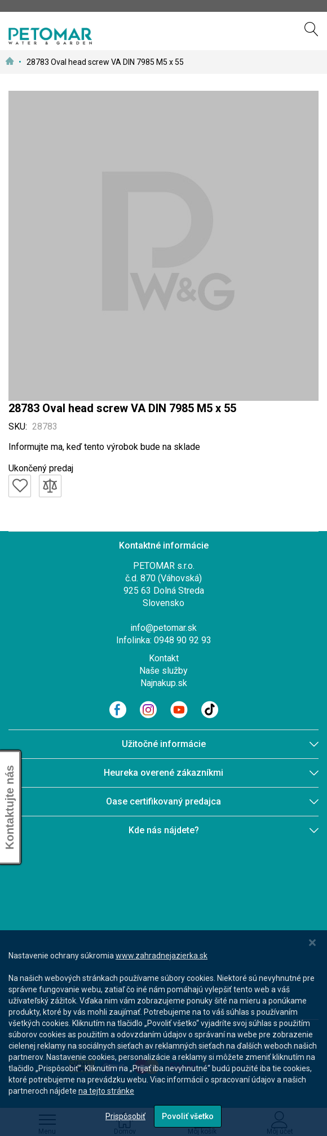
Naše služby (163, 670)
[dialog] (163, 1033)
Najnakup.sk (163, 683)
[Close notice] (312, 943)
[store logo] (50, 36)
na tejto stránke (106, 1090)
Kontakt (164, 658)
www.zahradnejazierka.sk (161, 955)
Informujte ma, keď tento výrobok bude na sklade (104, 446)
